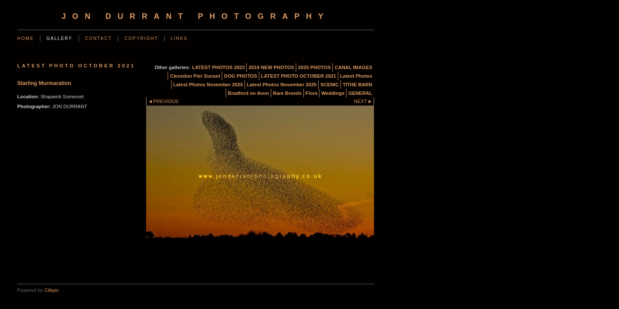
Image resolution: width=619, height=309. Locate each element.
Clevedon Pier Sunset (195, 76)
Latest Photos (356, 76)
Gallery (59, 38)
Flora (312, 93)
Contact (98, 38)
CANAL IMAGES (353, 67)
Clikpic (51, 290)
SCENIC (329, 84)
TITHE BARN (357, 84)
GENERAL (360, 93)
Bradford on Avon (248, 93)
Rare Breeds (287, 93)
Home (25, 38)
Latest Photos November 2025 (208, 84)
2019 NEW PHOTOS (271, 67)
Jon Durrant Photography (195, 16)
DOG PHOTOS (240, 76)
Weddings (332, 93)
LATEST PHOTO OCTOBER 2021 (298, 76)
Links (179, 38)
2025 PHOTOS (314, 67)
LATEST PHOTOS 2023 (218, 67)
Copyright (141, 38)
